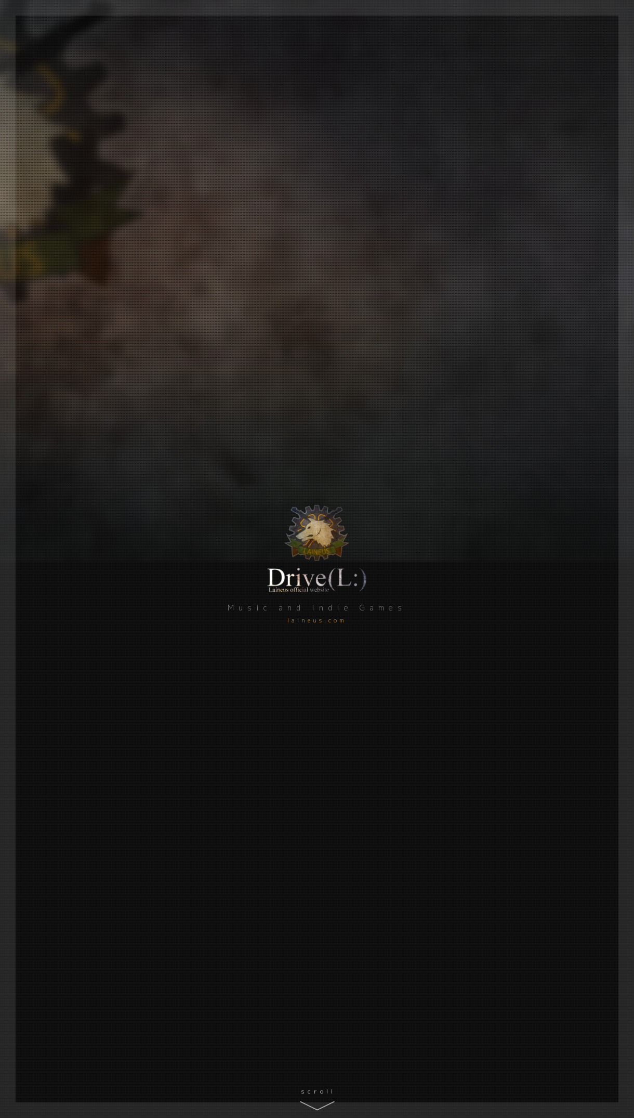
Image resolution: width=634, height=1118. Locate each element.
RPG (227, 850)
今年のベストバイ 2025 (508, 519)
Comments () (273, 753)
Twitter (40, 545)
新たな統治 (512, 803)
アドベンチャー (240, 734)
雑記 (475, 568)
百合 (276, 734)
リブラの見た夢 (250, 676)
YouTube (39, 523)
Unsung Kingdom (257, 803)
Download (518, 689)
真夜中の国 (512, 676)
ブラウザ (304, 734)
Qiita (39, 481)
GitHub (40, 502)
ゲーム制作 (210, 579)
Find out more (593, 898)
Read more (579, 375)
